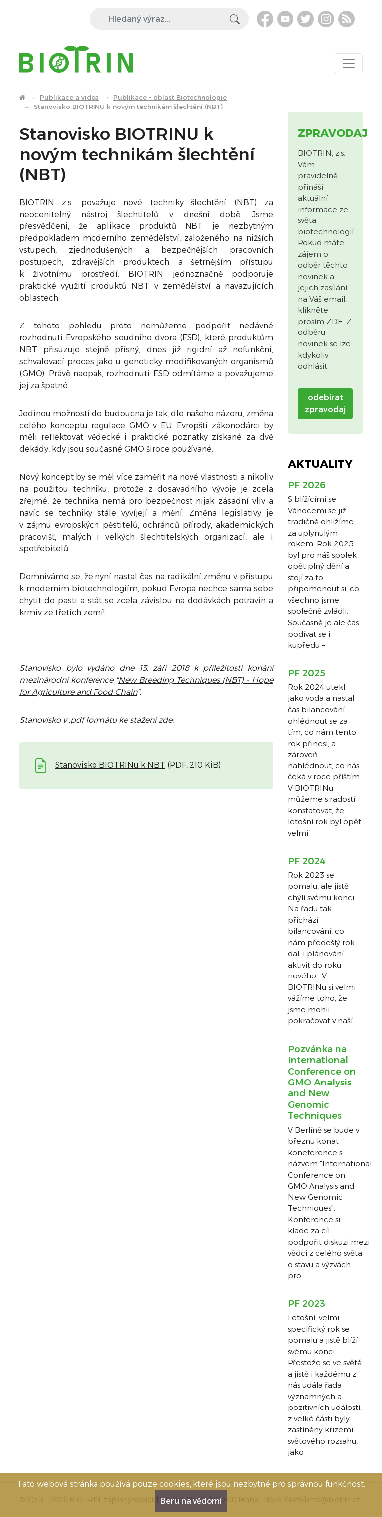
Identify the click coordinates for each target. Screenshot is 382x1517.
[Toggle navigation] (349, 63)
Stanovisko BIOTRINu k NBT (110, 765)
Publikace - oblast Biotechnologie (170, 97)
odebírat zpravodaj (325, 403)
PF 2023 (306, 1304)
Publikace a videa (69, 97)
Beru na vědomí (191, 1501)
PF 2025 (306, 673)
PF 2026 (307, 485)
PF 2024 (307, 861)
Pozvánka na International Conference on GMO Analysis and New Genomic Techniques (322, 1082)
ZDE (334, 321)
